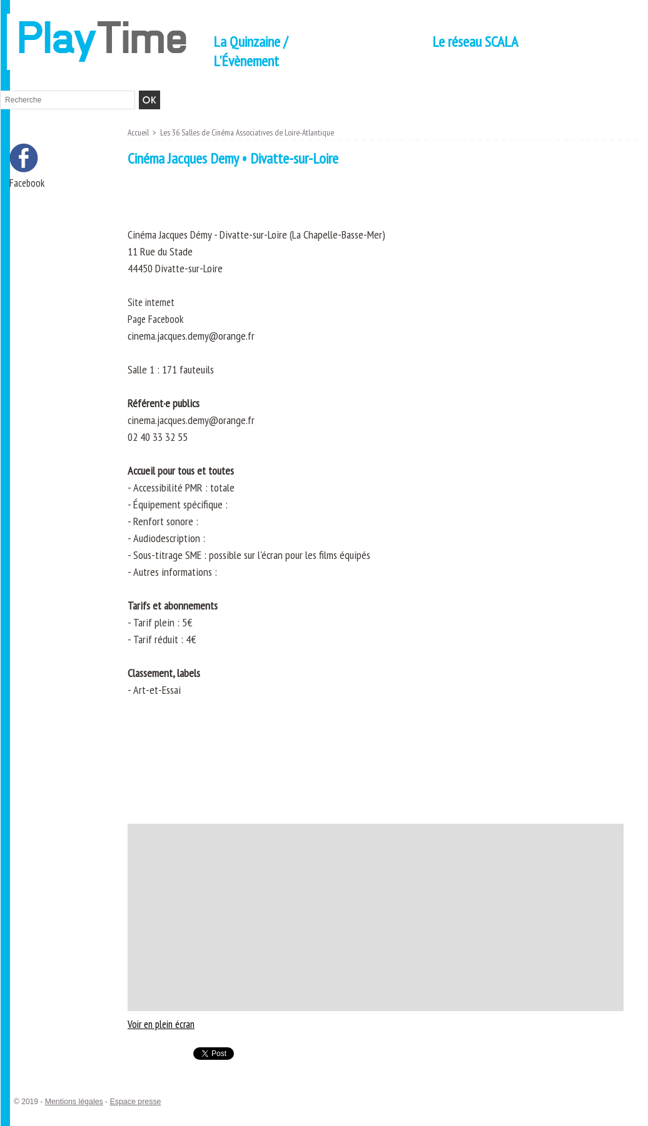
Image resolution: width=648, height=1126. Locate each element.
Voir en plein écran (164, 1024)
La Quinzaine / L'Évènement (250, 51)
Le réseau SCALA (475, 41)
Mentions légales (73, 1101)
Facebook (27, 183)
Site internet (154, 302)
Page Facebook (157, 319)
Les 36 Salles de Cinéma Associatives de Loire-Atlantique (253, 132)
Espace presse (132, 1101)
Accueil (139, 132)
